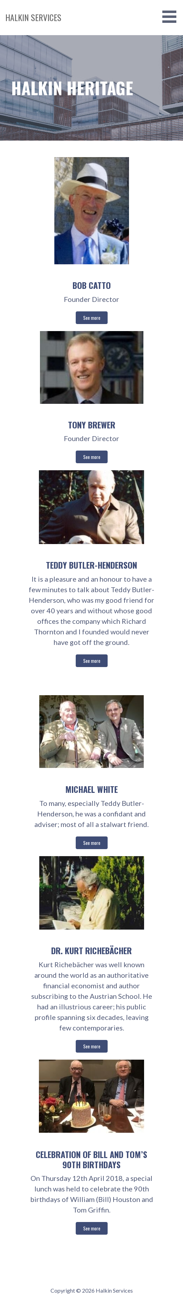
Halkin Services (33, 17)
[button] (172, 16)
